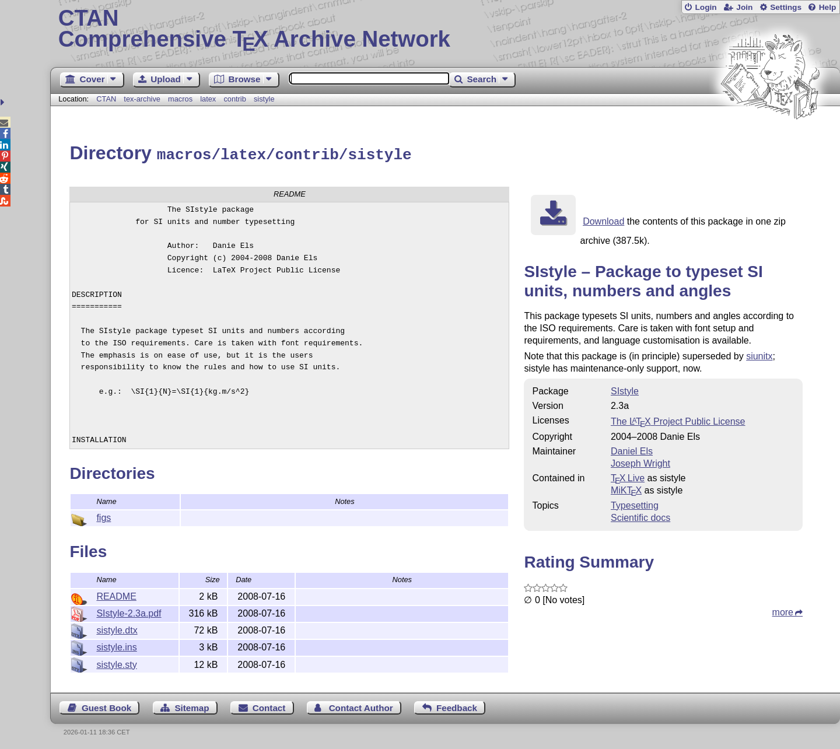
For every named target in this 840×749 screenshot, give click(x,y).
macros (180, 98)
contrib (234, 98)
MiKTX (626, 489)
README (116, 595)
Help (827, 7)
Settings (786, 7)
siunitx (759, 354)
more (782, 610)
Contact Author (361, 706)
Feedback (456, 706)
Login (705, 7)
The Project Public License (678, 420)
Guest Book (106, 706)
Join (744, 7)
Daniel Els (632, 449)
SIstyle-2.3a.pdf (128, 612)
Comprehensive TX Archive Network (445, 29)
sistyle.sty (116, 663)
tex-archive (142, 98)
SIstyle (625, 389)
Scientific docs (640, 516)
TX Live (628, 476)
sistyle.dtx (116, 629)
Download (603, 220)
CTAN (106, 98)
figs (103, 516)
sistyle (264, 98)
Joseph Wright (640, 462)
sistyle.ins (116, 645)
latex (208, 98)
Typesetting (635, 504)
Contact (269, 706)
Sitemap (191, 706)
